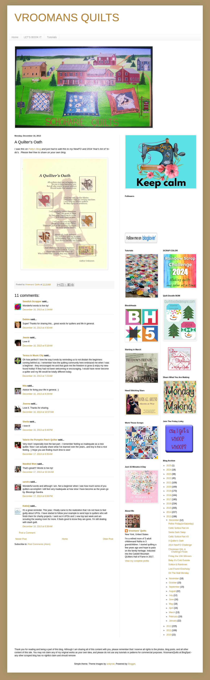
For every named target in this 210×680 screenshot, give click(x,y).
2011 (169, 630)
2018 (169, 495)
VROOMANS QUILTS (66, 17)
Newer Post (21, 539)
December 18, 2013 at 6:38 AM (37, 526)
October (173, 582)
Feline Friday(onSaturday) (181, 523)
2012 (169, 626)
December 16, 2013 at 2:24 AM (37, 309)
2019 (169, 491)
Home (15, 37)
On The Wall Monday (178, 573)
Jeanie (26, 337)
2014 (169, 512)
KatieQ (26, 506)
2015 (169, 508)
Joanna (26, 403)
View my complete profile (137, 561)
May (171, 604)
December (174, 520)
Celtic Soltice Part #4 (178, 528)
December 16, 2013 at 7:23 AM (37, 376)
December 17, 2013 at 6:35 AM (37, 454)
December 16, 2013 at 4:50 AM (37, 327)
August (172, 591)
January (173, 620)
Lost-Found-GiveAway (179, 569)
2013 (169, 516)
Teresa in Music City (33, 355)
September (174, 587)
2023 (169, 474)
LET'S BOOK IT (32, 37)
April (171, 608)
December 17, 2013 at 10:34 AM (38, 472)
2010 (169, 634)
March (172, 612)
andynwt (110, 664)
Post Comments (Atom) (39, 544)
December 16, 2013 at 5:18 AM (37, 345)
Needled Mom (30, 464)
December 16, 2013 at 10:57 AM (38, 412)
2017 (169, 499)
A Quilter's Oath (176, 541)
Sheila (26, 421)
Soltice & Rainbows (177, 564)
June (171, 599)
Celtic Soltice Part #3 (178, 536)
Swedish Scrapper (32, 301)
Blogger (131, 664)
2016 (169, 503)
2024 (169, 469)
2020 (169, 486)
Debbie (26, 319)
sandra (26, 482)
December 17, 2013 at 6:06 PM (37, 496)
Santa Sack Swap (177, 532)
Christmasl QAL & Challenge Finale (177, 550)
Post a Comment (27, 533)
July (171, 595)
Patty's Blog (34, 149)
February (173, 616)
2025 (169, 465)
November (174, 578)
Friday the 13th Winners (179, 556)
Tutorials (52, 37)
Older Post (108, 539)
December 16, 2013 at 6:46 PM (37, 430)
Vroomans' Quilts (137, 531)
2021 (169, 482)
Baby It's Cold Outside (179, 560)
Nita (25, 386)
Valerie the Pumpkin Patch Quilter (40, 440)
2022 (169, 478)
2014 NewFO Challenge (180, 545)
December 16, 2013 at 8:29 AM (37, 394)
